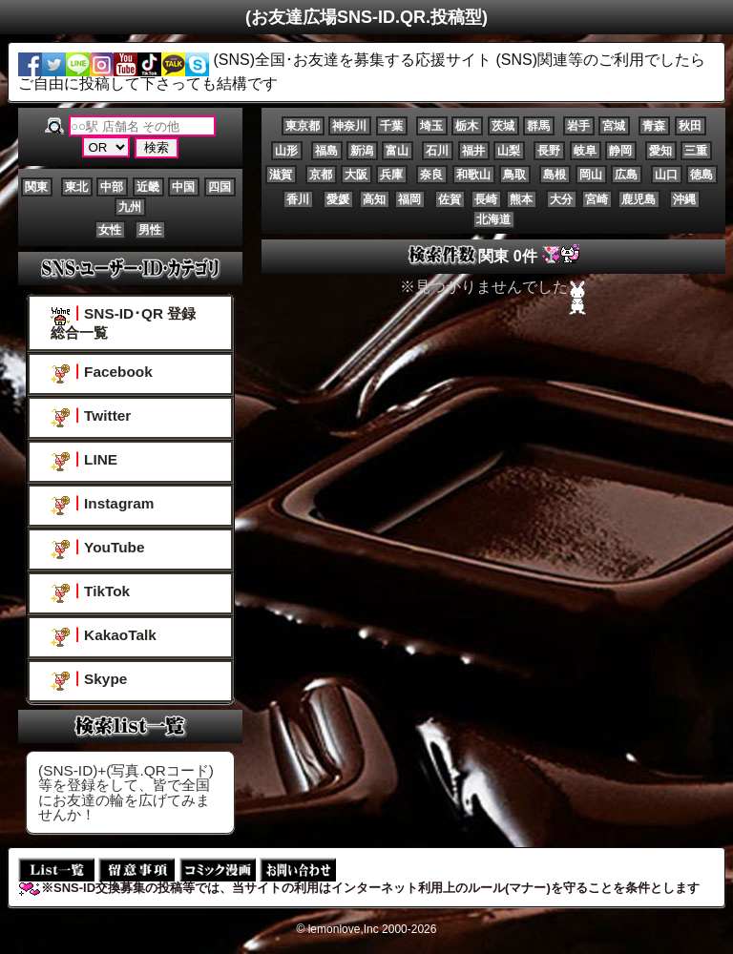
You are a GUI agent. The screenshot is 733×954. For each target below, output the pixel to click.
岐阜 (585, 150)
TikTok (90, 593)
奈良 (431, 174)
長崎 (485, 199)
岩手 (578, 126)
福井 (473, 150)
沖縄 (684, 199)
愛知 (660, 150)
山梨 (508, 150)
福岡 (409, 199)
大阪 (356, 174)
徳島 (701, 174)
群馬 (538, 126)
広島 (626, 174)
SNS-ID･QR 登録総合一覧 (123, 323)
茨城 (503, 126)
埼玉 (431, 126)
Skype (89, 681)
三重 (695, 150)
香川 (297, 199)
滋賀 (280, 174)
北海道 (493, 219)
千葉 (391, 126)
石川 (437, 150)
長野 (548, 150)
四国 (219, 187)
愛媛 (337, 199)
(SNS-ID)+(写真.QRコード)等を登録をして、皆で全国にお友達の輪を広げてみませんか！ (126, 792)
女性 (109, 230)
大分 (561, 199)
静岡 (620, 150)
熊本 (521, 199)
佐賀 (449, 199)
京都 (320, 174)
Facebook (102, 373)
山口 (666, 174)
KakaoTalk (104, 637)
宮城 (613, 126)
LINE (84, 461)
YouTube (97, 549)
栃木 (466, 126)
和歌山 (473, 174)
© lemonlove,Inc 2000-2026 (367, 929)
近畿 (147, 187)
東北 (76, 187)
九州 (129, 207)
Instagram (102, 505)
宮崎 (596, 199)
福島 (326, 150)
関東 (36, 187)
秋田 (690, 126)
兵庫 (391, 174)
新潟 (361, 150)
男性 (149, 230)
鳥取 (514, 174)
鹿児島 (638, 199)
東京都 (302, 126)
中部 (111, 187)
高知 (374, 199)
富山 (397, 150)
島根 (554, 174)
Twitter (91, 417)
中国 (183, 187)
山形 (286, 150)
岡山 (590, 174)
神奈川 (349, 126)
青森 (653, 126)
